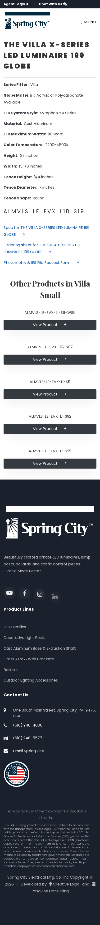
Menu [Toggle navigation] (88, 22)
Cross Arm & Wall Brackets (29, 659)
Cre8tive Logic (66, 884)
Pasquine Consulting (50, 891)
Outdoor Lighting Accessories (31, 680)
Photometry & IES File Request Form (42, 262)
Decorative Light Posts (24, 637)
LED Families (15, 627)
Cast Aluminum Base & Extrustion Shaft (40, 648)
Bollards (11, 670)
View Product (50, 324)
